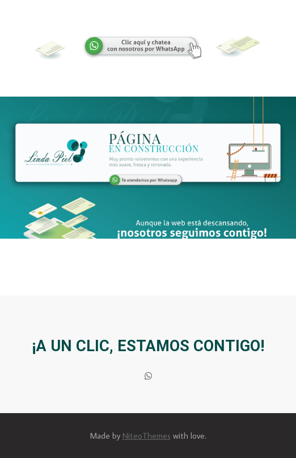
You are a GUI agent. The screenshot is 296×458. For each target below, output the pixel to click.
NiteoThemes (146, 435)
